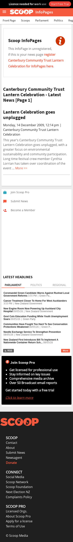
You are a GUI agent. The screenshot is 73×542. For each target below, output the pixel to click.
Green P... (46, 327)
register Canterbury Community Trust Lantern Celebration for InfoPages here (36, 60)
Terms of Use (15, 526)
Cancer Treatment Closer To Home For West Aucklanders (35, 300)
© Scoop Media (17, 535)
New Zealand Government (28, 303)
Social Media (15, 476)
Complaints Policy (19, 497)
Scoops (25, 20)
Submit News (15, 452)
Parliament (41, 20)
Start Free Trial (60, 4)
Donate (11, 462)
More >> (21, 168)
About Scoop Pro (18, 516)
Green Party (29, 319)
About (10, 447)
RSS (8, 350)
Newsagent (14, 457)
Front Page (9, 20)
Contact (11, 442)
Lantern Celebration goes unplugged (29, 114)
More (65, 350)
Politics (58, 20)
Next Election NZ (18, 491)
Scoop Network (17, 482)
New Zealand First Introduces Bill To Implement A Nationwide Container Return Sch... (31, 341)
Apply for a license (19, 521)
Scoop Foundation (19, 486)
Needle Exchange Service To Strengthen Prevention (32, 332)
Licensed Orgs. (16, 511)
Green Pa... (45, 295)
